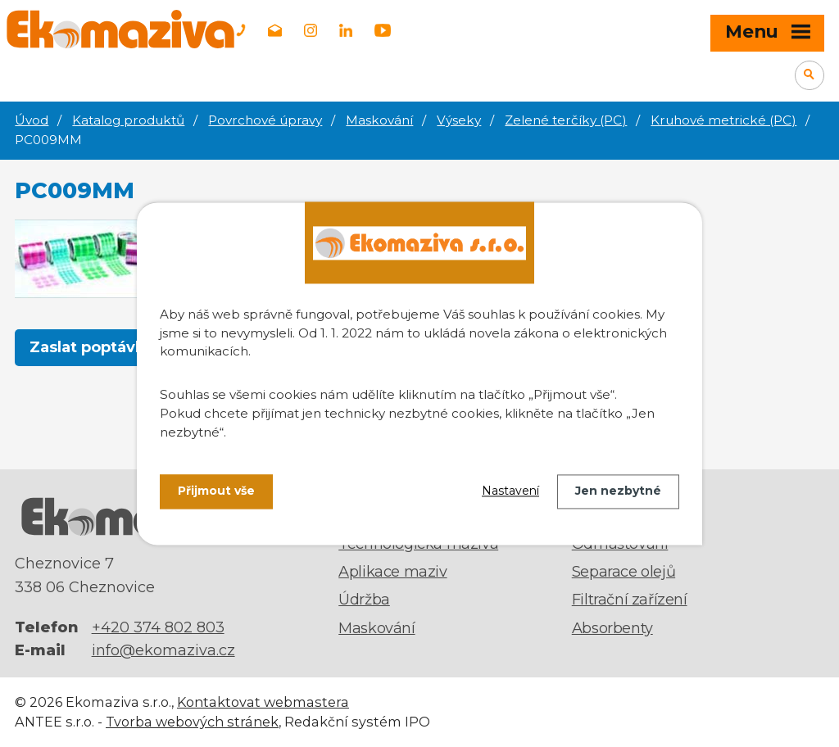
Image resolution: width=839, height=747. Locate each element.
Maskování (379, 120)
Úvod (31, 120)
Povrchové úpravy (265, 120)
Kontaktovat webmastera (263, 702)
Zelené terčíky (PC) (566, 120)
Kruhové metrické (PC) (723, 120)
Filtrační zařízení (629, 600)
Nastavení (510, 491)
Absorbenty (612, 628)
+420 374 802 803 (158, 627)
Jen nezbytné (618, 491)
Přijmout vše (216, 491)
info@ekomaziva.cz (163, 650)
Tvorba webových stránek (192, 721)
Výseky (459, 120)
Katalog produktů (128, 120)
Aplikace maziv (392, 572)
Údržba (364, 600)
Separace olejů (623, 572)
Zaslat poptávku (92, 347)
